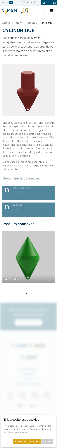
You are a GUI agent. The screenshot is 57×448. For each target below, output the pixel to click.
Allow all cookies (27, 442)
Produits (19, 23)
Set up (47, 442)
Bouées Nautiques (33, 23)
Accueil (6, 23)
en (7, 3)
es (3, 3)
